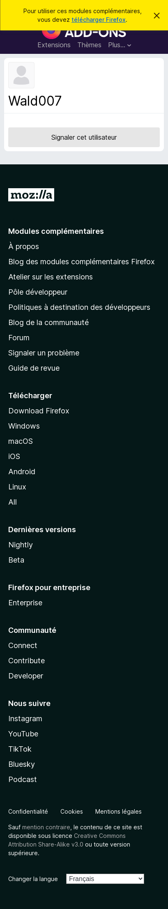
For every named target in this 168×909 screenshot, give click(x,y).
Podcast (22, 779)
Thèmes (89, 45)
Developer (25, 675)
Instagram (25, 718)
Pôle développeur (37, 292)
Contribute (26, 660)
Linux (17, 486)
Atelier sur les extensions (50, 276)
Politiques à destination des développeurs (79, 307)
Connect (22, 645)
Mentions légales (118, 811)
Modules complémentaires (56, 231)
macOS (20, 441)
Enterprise (25, 602)
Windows (24, 426)
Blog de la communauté (48, 322)
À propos (23, 246)
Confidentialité (28, 811)
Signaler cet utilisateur (84, 137)
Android (21, 471)
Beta (16, 560)
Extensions (54, 45)
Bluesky (21, 764)
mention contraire (46, 827)
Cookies (71, 811)
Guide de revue (34, 368)
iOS (14, 456)
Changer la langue (33, 878)
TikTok (20, 749)
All (12, 502)
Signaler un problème (43, 352)
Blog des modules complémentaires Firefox (81, 261)
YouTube (23, 733)
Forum (19, 337)
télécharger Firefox (98, 19)
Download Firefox (38, 410)
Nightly (20, 544)
